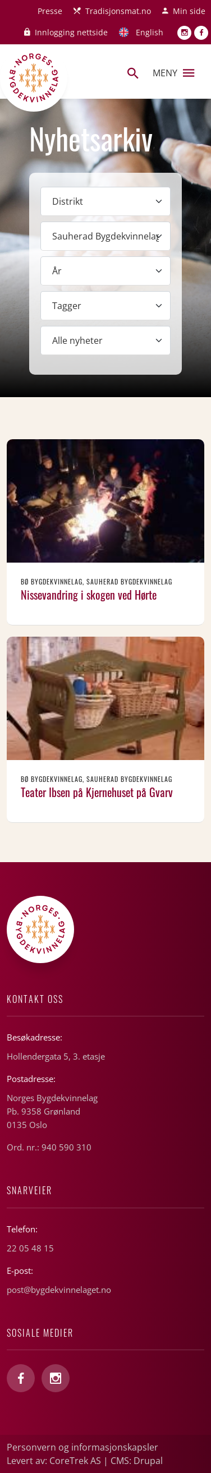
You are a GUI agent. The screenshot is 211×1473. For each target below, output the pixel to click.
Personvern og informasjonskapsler (82, 1447)
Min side (189, 11)
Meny (173, 73)
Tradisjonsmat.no (118, 11)
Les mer (105, 532)
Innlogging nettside (71, 32)
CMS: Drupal (137, 1460)
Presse (50, 11)
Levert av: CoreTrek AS (54, 1460)
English (149, 32)
